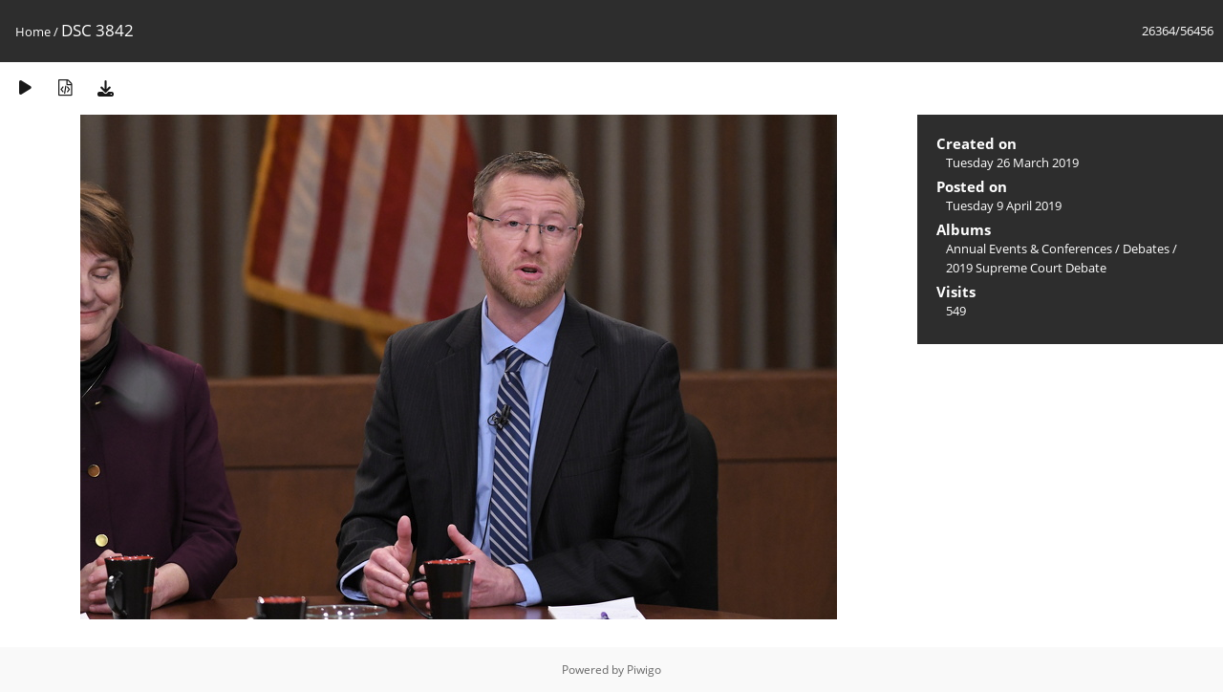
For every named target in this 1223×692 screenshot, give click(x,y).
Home (33, 31)
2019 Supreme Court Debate (1026, 267)
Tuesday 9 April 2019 (1004, 205)
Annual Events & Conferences (1029, 248)
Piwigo (644, 669)
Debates (1146, 248)
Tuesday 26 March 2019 (1012, 162)
